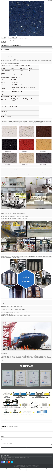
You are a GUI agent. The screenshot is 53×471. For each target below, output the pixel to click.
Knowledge (25, 465)
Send (26, 447)
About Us (15, 465)
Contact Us (30, 465)
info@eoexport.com (6, 458)
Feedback (34, 465)
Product (18, 465)
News (22, 465)
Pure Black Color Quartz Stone (12, 426)
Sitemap (37, 465)
